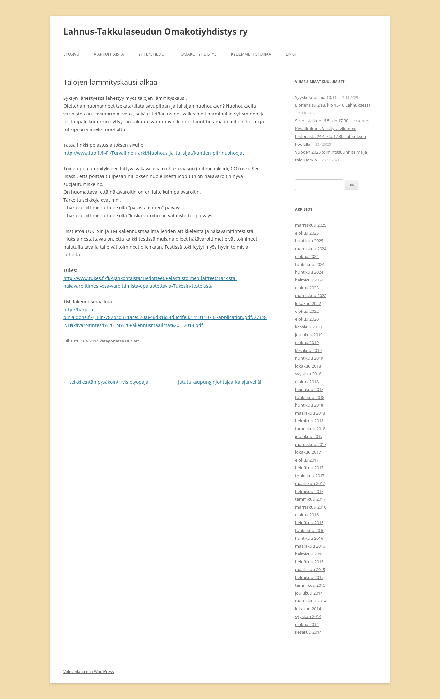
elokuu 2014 (307, 624)
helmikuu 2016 (309, 554)
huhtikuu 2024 (309, 272)
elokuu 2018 (307, 382)
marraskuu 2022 (310, 295)
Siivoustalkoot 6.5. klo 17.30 (321, 121)
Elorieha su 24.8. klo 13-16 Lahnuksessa (332, 105)
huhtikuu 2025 (309, 241)
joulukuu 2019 (308, 335)
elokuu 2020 (307, 319)
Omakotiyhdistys (199, 54)
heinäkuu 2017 (309, 468)
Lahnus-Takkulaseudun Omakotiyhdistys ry (155, 31)
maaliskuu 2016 (310, 546)
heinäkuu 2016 (309, 522)
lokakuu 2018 (308, 366)
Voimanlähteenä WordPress (88, 671)
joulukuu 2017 (308, 436)
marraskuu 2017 (310, 444)
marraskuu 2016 (310, 507)
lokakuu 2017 (308, 452)
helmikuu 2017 (309, 491)
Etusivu (71, 54)
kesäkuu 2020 (308, 327)
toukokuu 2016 (309, 530)
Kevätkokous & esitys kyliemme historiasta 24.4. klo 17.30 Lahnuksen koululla (330, 136)
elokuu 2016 (307, 515)
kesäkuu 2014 (308, 632)
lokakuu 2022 (308, 303)
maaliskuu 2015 (310, 569)
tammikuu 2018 (310, 429)
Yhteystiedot (152, 54)
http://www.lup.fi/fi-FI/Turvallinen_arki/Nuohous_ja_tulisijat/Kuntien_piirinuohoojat (153, 153)
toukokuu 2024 (309, 264)
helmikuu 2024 (309, 280)
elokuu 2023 (307, 288)
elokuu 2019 (307, 342)
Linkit (291, 54)
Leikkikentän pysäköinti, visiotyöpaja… (107, 382)
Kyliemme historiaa (251, 54)
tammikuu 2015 (310, 585)
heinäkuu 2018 (309, 389)
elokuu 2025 (307, 233)
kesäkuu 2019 (308, 350)
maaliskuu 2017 (310, 483)
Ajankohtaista (109, 54)
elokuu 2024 (307, 256)
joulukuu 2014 (308, 593)
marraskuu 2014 (310, 601)
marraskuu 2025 (310, 225)
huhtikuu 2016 (309, 538)
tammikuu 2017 (310, 499)
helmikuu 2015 (309, 577)
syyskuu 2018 (308, 374)
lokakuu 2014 (308, 609)
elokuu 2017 (307, 460)
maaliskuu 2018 (310, 413)
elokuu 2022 (307, 311)
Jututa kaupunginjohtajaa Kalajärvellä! (222, 382)
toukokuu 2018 (309, 397)
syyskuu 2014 (308, 616)
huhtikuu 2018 (309, 405)
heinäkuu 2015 (309, 562)
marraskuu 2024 (310, 248)
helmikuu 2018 (309, 421)
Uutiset (132, 341)
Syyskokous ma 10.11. (316, 97)
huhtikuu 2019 (309, 358)
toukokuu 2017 (309, 476)
